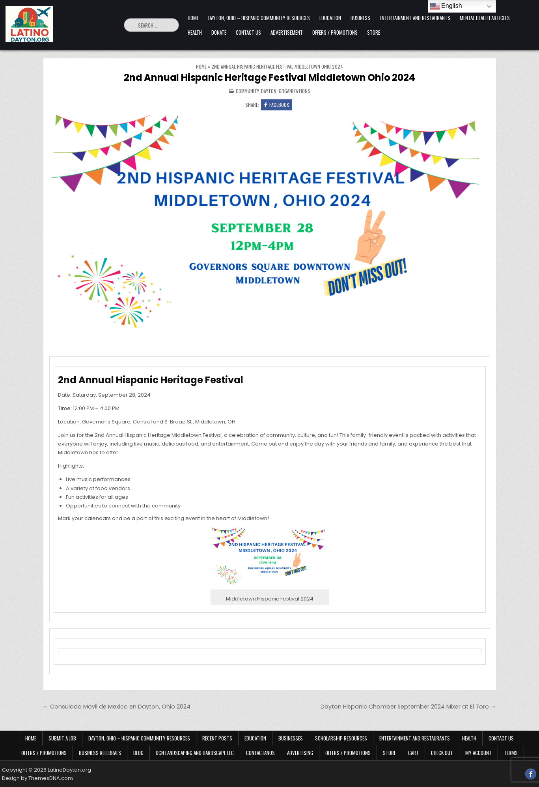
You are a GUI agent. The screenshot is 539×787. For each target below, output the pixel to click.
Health (195, 32)
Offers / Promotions (335, 32)
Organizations (294, 91)
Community (247, 91)
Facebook (276, 104)
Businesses (290, 738)
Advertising (300, 753)
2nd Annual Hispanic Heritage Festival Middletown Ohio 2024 (269, 77)
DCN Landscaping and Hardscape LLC (195, 753)
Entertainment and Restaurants (415, 18)
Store (373, 32)
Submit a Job (62, 738)
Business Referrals (100, 753)
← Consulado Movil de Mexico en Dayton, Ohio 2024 (116, 707)
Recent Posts (217, 738)
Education (330, 18)
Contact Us (248, 32)
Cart (413, 753)
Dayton (268, 91)
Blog (138, 753)
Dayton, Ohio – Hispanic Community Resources (259, 18)
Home (193, 18)
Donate (218, 32)
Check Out (442, 753)
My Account (478, 753)
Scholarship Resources (341, 738)
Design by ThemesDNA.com (37, 778)
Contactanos (260, 753)
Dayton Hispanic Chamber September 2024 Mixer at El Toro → (408, 707)
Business (360, 18)
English (446, 6)
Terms (511, 753)
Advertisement (286, 32)
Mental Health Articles (485, 18)
